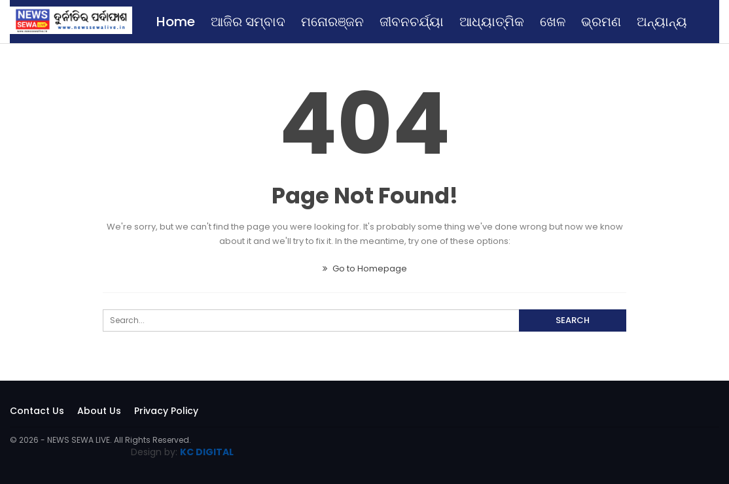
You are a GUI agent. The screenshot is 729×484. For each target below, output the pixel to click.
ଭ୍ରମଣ (601, 21)
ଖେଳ (552, 21)
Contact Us (37, 410)
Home (175, 21)
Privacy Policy (166, 410)
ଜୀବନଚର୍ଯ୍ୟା (412, 21)
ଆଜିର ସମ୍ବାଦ (248, 21)
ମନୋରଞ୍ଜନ (332, 21)
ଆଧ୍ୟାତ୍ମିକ (491, 21)
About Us (99, 410)
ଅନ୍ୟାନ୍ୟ (662, 21)
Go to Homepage (365, 268)
